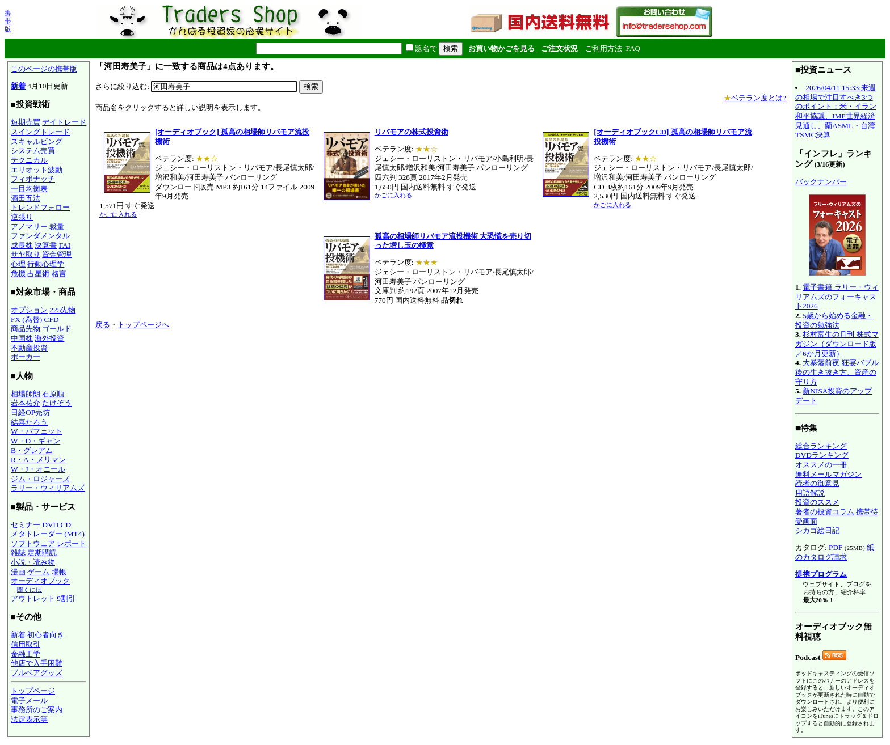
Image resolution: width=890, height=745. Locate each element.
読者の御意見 (817, 483)
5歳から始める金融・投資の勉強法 (834, 320)
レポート (71, 543)
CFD (51, 319)
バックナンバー (821, 181)
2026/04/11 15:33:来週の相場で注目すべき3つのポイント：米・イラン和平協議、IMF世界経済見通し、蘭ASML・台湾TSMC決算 (835, 111)
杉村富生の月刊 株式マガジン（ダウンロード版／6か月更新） (837, 343)
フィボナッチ (33, 179)
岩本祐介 (25, 403)
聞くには (29, 589)
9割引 (66, 598)
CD (66, 524)
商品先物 (25, 328)
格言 (59, 273)
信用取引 (25, 644)
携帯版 (8, 21)
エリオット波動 (36, 170)
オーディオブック (40, 581)
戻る (102, 324)
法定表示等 (29, 719)
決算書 (46, 245)
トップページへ (143, 324)
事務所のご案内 (36, 709)
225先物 (62, 310)
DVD (50, 524)
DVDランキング (822, 455)
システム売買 (33, 150)
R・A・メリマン (38, 459)
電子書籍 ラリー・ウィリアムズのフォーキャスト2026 (837, 296)
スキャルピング (36, 141)
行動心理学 (45, 264)
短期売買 (25, 122)
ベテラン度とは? (755, 98)
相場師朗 (25, 394)
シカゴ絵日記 (817, 530)
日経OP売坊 (30, 412)
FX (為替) (26, 319)
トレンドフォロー (40, 207)
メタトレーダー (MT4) (48, 534)
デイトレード (64, 122)
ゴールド (57, 328)
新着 (18, 86)
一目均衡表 (29, 188)
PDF (835, 547)
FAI (65, 245)
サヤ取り (25, 254)
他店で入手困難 (36, 663)
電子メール (29, 700)
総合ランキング (821, 446)
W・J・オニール (38, 469)
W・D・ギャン (35, 441)
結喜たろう (29, 422)
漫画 (18, 572)
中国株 (22, 338)
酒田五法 (25, 198)
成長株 (22, 245)
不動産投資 (29, 348)
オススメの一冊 (821, 464)
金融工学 (25, 654)
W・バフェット (36, 431)
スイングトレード (40, 132)
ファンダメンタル (40, 235)
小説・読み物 (33, 562)
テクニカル (29, 160)
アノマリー (29, 226)
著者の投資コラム (824, 511)
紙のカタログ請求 (834, 552)
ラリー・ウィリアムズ (48, 488)
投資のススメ (817, 502)
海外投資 (49, 338)
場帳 (59, 572)
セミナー (25, 524)
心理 (18, 264)
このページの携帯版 (44, 69)
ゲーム (38, 572)
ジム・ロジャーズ (40, 479)
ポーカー (25, 357)
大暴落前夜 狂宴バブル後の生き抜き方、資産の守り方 (837, 372)
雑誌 (18, 552)
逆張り (22, 217)
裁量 (56, 226)
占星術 (38, 273)
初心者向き (45, 634)
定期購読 (42, 552)
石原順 (53, 394)
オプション (29, 310)
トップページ (33, 691)
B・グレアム (32, 450)
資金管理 (57, 254)
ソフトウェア (33, 543)
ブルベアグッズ (36, 672)
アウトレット (33, 598)
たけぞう (57, 403)
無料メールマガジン (828, 474)
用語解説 (810, 493)
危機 (18, 273)
